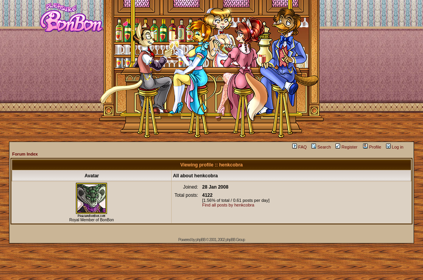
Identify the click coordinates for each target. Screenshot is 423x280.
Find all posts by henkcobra (228, 205)
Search (321, 147)
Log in (395, 147)
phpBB (200, 240)
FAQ (299, 147)
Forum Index (25, 154)
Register (346, 147)
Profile (372, 147)
